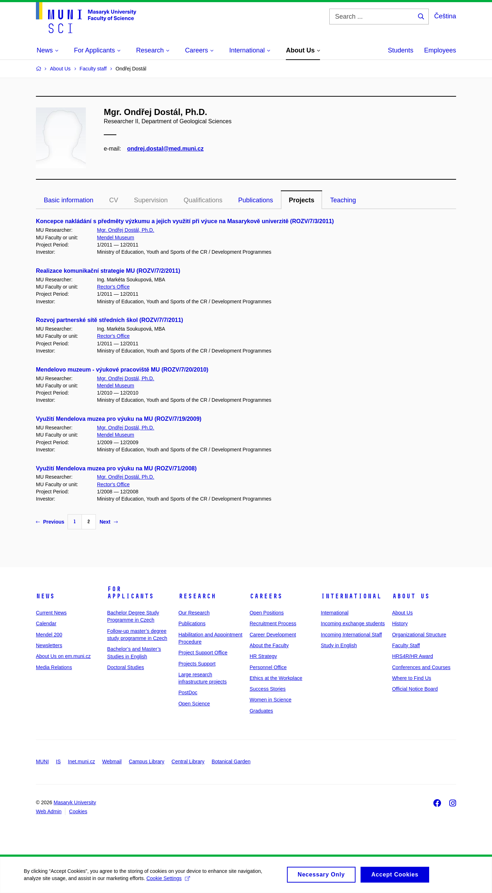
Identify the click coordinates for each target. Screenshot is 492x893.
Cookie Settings (169, 880)
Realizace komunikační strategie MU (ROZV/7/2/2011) (108, 271)
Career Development (273, 634)
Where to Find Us (411, 678)
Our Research (194, 613)
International (351, 596)
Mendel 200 (49, 634)
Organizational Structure (419, 634)
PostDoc (188, 692)
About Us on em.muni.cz (63, 656)
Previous (50, 522)
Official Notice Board (415, 689)
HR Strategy (263, 656)
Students (400, 50)
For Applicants (130, 592)
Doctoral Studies (125, 667)
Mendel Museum (115, 237)
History (400, 623)
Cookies (78, 811)
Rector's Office (113, 287)
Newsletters (49, 645)
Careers (266, 596)
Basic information (68, 200)
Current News (51, 613)
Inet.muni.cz (81, 761)
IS (58, 761)
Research (197, 596)
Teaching (343, 200)
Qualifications (203, 200)
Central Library (188, 761)
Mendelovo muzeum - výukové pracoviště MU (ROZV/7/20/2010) (122, 370)
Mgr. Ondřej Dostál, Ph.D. (125, 230)
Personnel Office (268, 667)
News (45, 596)
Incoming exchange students (353, 623)
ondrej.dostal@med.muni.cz (165, 149)
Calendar (46, 623)
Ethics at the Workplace (276, 678)
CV (113, 200)
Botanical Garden (231, 761)
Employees (440, 50)
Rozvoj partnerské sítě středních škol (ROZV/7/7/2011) (109, 320)
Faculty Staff (406, 645)
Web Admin (48, 811)
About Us (411, 596)
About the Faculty (269, 645)
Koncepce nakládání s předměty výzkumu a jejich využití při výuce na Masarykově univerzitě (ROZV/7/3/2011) (185, 221)
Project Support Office (203, 652)
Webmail (112, 761)
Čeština (445, 16)
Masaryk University (75, 802)
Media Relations (54, 667)
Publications (255, 200)
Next (108, 522)
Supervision (151, 200)
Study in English (339, 645)
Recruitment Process (273, 623)
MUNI (42, 761)
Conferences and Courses (421, 667)
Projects (301, 200)
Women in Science (270, 700)
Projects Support (197, 664)
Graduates (261, 711)
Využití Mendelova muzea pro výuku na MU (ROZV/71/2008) (116, 468)
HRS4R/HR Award (412, 656)
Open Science (194, 703)
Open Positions (267, 613)
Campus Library (146, 761)
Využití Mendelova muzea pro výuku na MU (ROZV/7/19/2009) (118, 419)
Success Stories (268, 689)
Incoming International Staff (351, 634)
